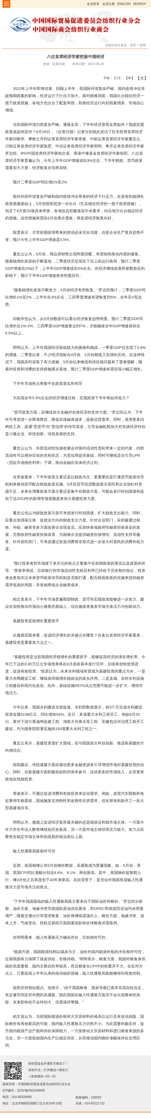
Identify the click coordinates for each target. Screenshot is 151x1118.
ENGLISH (124, 4)
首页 (133, 45)
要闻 (143, 45)
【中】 (127, 78)
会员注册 (108, 4)
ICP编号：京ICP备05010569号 (24, 1090)
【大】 (139, 78)
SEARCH (139, 4)
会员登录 (93, 4)
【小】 (116, 78)
